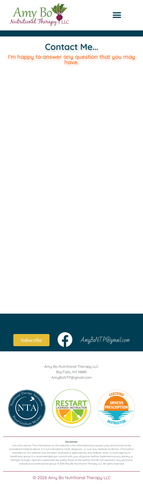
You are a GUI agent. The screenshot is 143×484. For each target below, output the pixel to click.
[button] (117, 15)
